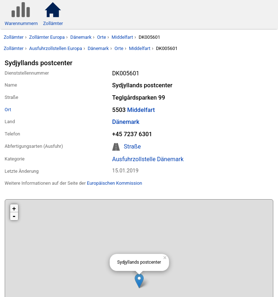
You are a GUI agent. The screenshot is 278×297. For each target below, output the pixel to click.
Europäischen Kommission (114, 183)
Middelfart (122, 37)
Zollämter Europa (47, 37)
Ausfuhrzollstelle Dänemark (148, 159)
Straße (132, 146)
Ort (8, 109)
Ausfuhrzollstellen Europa (55, 48)
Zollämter (14, 37)
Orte (101, 37)
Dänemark (81, 37)
